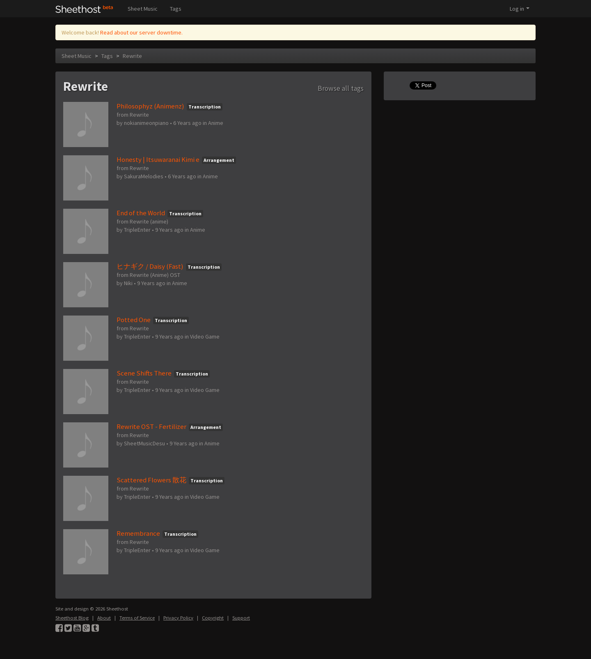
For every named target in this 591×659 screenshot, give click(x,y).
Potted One (134, 319)
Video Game (205, 336)
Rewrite (132, 56)
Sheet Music (143, 8)
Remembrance (138, 533)
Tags (175, 8)
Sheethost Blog (72, 618)
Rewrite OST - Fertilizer (151, 426)
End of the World (141, 212)
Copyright (213, 618)
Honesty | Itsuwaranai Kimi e (158, 159)
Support (241, 618)
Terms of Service (137, 618)
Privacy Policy (178, 618)
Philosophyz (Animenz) (150, 106)
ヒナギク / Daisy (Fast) (150, 266)
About (104, 618)
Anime (215, 123)
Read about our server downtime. (141, 32)
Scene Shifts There (144, 373)
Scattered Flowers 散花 (151, 479)
